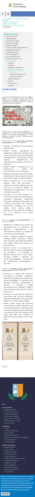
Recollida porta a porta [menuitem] (13, 50)
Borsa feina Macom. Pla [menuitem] (13, 59)
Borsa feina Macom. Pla (11, 469)
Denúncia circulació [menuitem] (12, 43)
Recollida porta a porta (11, 460)
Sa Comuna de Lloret (10, 467)
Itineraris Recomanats (11, 435)
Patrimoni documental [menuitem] (17, 74)
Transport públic (9, 449)
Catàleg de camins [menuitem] (12, 52)
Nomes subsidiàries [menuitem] (12, 54)
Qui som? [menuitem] (11, 63)
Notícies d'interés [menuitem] (13, 79)
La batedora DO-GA (10, 439)
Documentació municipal (12, 418)
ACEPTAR (5, 494)
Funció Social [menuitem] (12, 83)
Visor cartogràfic (9, 441)
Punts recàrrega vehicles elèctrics (14, 458)
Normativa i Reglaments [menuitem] (16, 70)
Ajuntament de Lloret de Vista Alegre (15, 19)
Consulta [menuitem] (11, 85)
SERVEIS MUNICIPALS (11, 22)
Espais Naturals (8, 433)
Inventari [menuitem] (11, 65)
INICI (3, 404)
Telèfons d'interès (9, 447)
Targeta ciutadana (10, 456)
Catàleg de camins (10, 463)
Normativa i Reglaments (13, 25)
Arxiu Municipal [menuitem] (11, 61)
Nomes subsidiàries (10, 465)
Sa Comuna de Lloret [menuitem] (13, 56)
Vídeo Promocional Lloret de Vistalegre (16, 437)
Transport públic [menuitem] (11, 39)
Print (6, 366)
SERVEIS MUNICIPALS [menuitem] (11, 34)
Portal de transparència (11, 414)
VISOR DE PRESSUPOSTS (10, 475)
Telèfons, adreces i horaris (12, 420)
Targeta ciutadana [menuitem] (12, 45)
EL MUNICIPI (6, 426)
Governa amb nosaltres (11, 416)
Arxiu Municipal (10, 23)
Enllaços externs (9, 423)
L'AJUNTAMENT (7, 407)
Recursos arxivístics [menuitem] (16, 76)
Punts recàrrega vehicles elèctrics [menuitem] (17, 47)
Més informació (23, 490)
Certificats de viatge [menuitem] (12, 41)
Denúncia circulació (10, 454)
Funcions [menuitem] (13, 72)
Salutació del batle (10, 409)
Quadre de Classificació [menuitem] (15, 67)
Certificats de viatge (10, 451)
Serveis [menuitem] (10, 81)
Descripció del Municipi (11, 430)
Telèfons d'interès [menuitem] (11, 36)
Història (6, 428)
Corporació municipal (10, 412)
